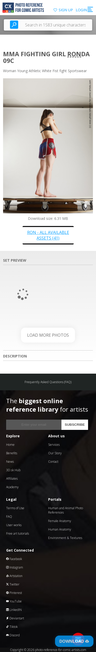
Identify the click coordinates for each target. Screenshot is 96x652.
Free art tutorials (17, 533)
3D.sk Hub (13, 470)
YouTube (14, 601)
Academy (12, 487)
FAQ (9, 516)
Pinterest (14, 593)
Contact (53, 461)
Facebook (14, 559)
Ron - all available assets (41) (48, 235)
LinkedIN (14, 610)
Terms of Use (15, 508)
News (10, 461)
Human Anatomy (59, 529)
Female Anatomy (59, 521)
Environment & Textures (65, 538)
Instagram (14, 567)
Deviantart (15, 618)
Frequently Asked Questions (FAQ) (48, 382)
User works (14, 525)
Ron (74, 54)
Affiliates (12, 478)
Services (54, 444)
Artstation (14, 576)
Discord (13, 635)
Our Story (55, 453)
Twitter (12, 584)
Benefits (11, 453)
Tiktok (12, 627)
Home (10, 444)
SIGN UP (66, 9)
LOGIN (81, 9)
